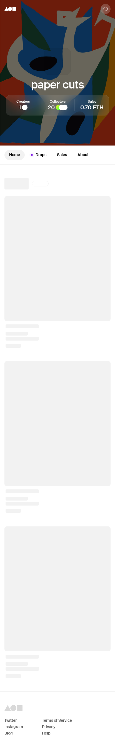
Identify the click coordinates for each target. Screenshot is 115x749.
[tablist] (57, 155)
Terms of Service (57, 720)
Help (46, 733)
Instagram (13, 726)
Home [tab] (14, 154)
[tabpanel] (57, 428)
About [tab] (83, 154)
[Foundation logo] (10, 9)
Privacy (49, 726)
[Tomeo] (25, 107)
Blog (8, 733)
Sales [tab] (62, 154)
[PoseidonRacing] (61, 107)
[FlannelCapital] (65, 107)
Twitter (10, 720)
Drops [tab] (37, 154)
